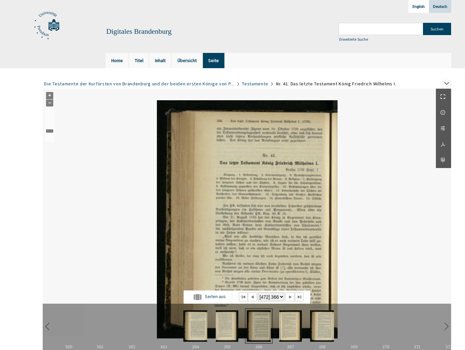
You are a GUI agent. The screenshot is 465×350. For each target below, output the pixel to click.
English (418, 6)
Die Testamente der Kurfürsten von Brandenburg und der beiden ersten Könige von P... (139, 84)
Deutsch (440, 6)
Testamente (255, 84)
